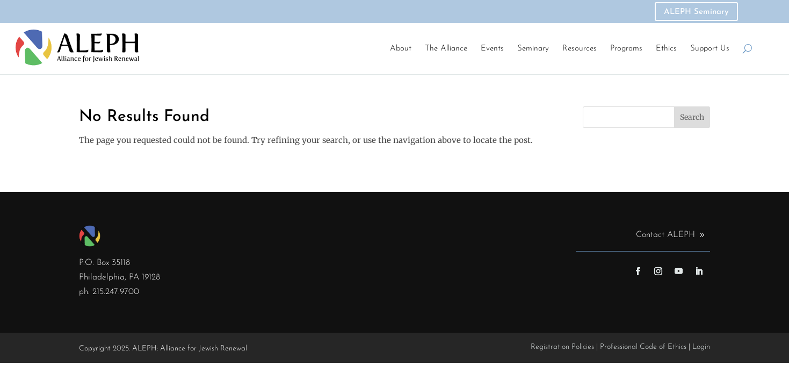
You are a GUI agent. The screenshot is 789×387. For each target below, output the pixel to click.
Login (701, 347)
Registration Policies (562, 347)
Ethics (666, 49)
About (400, 49)
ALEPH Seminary (696, 12)
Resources (579, 49)
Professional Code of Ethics (643, 347)
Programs (626, 49)
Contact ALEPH (665, 235)
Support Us (709, 49)
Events (492, 49)
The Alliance (446, 49)
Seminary (533, 49)
